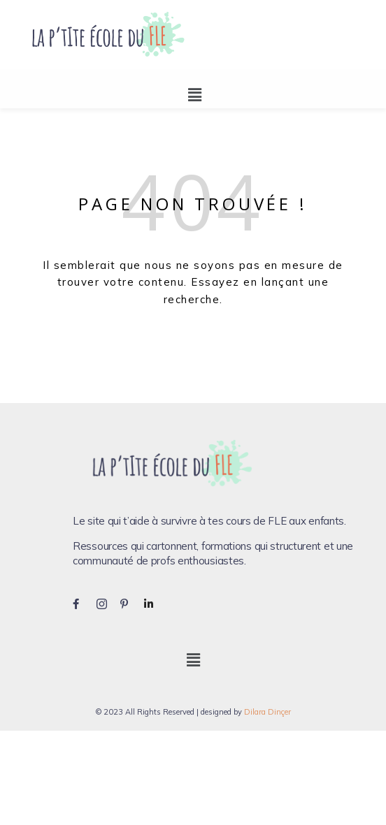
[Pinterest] (130, 602)
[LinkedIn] (154, 602)
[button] (194, 94)
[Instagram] (106, 602)
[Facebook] (83, 602)
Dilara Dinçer (267, 712)
